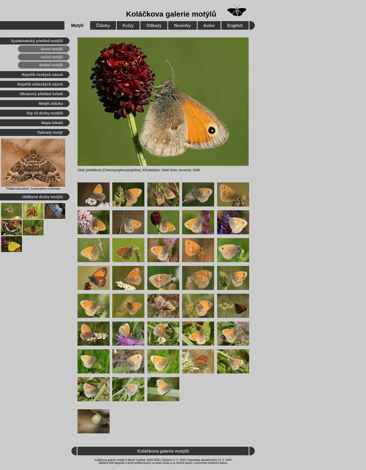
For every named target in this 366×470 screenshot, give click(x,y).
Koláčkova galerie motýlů (171, 14)
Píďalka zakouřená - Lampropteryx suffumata (33, 188)
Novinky (182, 25)
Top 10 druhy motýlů (44, 113)
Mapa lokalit (52, 123)
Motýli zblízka (51, 103)
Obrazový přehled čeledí (41, 94)
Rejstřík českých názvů (42, 74)
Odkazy (153, 25)
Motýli (77, 25)
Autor (209, 25)
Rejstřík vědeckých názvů (40, 84)
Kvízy (128, 25)
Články (103, 25)
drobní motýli (51, 65)
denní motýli (52, 49)
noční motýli (52, 57)
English (235, 25)
